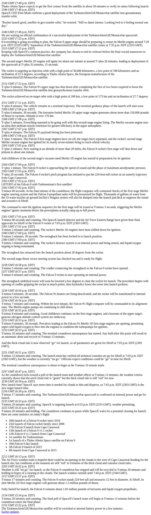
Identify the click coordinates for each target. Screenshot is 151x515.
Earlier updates (10, 511)
